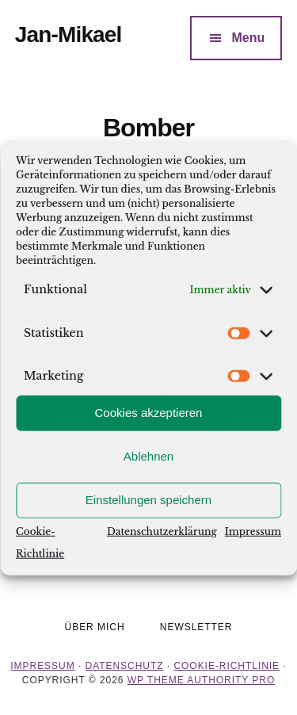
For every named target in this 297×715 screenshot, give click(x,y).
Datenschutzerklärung (162, 531)
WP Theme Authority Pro (201, 680)
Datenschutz (125, 665)
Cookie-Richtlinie (226, 665)
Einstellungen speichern (148, 500)
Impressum (253, 531)
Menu (248, 37)
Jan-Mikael (68, 34)
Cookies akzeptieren (149, 412)
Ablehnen (148, 456)
